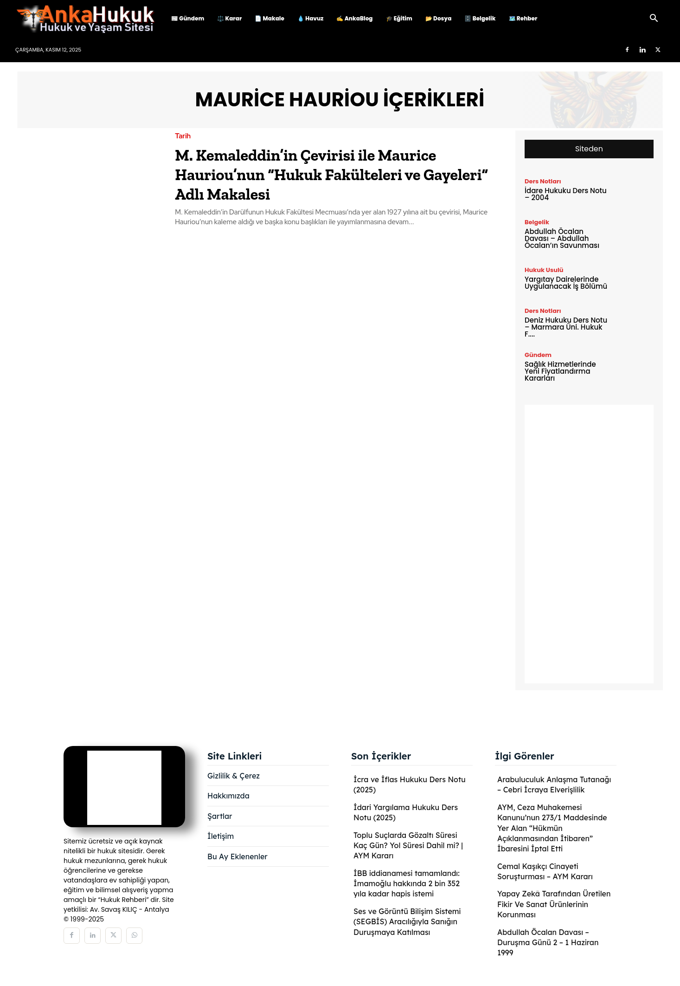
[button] (653, 19)
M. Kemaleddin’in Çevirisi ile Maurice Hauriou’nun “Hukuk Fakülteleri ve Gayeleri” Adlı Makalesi (335, 173)
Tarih (183, 136)
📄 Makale (269, 18)
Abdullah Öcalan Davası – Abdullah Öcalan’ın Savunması (562, 238)
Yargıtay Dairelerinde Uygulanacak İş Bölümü (566, 282)
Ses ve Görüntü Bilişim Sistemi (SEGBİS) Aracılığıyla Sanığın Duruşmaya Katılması (407, 922)
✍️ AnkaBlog (354, 18)
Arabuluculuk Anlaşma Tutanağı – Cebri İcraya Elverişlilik (554, 784)
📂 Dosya (438, 18)
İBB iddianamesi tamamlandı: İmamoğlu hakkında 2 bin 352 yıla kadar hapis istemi (406, 884)
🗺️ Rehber (523, 18)
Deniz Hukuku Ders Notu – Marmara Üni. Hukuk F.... (566, 327)
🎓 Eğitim (399, 18)
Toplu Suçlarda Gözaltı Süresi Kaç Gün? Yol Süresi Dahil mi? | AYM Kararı (408, 845)
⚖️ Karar (229, 18)
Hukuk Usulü (544, 270)
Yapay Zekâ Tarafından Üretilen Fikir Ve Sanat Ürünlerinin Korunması (553, 904)
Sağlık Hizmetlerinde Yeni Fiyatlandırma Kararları (560, 371)
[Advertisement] (589, 544)
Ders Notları (543, 181)
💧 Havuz (310, 18)
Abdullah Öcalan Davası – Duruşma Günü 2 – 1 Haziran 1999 (548, 943)
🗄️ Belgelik (479, 18)
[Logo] (90, 18)
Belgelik (537, 222)
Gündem (538, 355)
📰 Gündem (187, 18)
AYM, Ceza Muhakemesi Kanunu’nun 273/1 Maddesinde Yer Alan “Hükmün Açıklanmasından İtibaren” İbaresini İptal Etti (552, 828)
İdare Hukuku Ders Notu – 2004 (566, 194)
